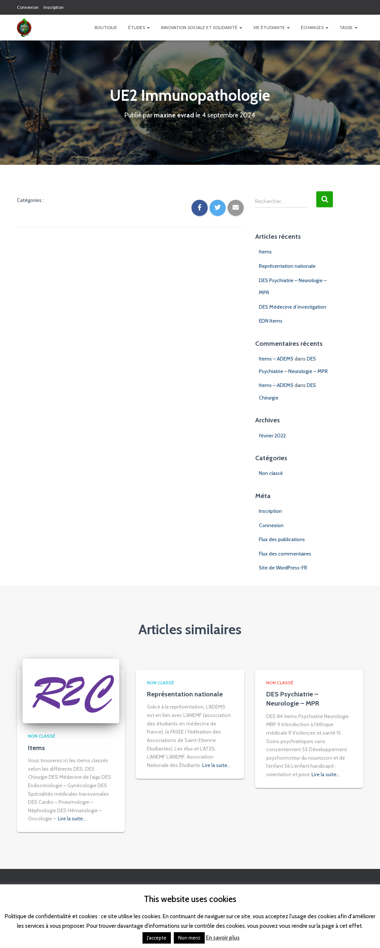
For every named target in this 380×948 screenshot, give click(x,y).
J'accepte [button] (156, 938)
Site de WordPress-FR (283, 567)
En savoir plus (223, 937)
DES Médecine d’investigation (292, 306)
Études (139, 27)
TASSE (348, 27)
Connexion (28, 7)
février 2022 (272, 435)
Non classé (271, 473)
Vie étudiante (271, 27)
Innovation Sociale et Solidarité (201, 27)
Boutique (106, 27)
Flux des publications (282, 539)
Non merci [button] (189, 938)
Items (265, 251)
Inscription (53, 7)
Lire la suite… (72, 818)
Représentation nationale (287, 266)
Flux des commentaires (285, 553)
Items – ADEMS (276, 358)
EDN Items (270, 320)
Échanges (314, 27)
